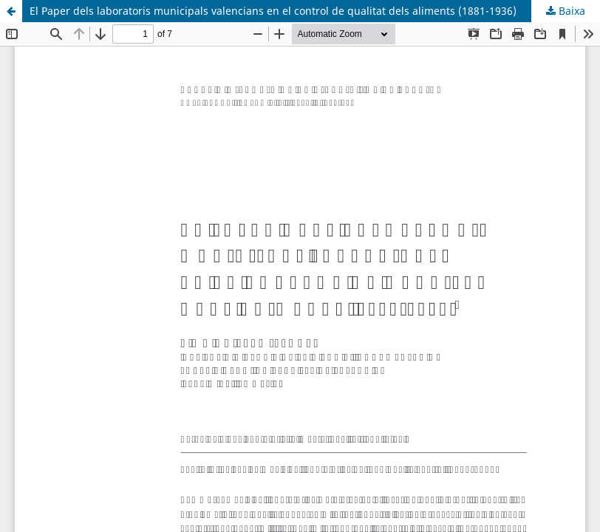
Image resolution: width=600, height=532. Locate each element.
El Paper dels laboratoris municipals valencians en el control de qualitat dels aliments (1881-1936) (273, 11)
